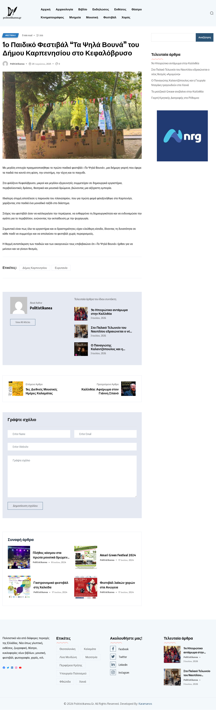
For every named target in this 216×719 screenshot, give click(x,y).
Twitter (118, 666)
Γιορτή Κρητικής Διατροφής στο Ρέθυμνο (175, 97)
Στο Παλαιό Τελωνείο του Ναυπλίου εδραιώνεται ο (197, 682)
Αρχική (45, 9)
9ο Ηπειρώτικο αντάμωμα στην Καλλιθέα (109, 321)
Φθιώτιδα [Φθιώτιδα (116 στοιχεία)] (65, 690)
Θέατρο (137, 9)
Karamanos (145, 713)
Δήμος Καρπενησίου (35, 277)
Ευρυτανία (61, 277)
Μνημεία (75, 17)
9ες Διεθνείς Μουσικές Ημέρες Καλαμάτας (41, 400)
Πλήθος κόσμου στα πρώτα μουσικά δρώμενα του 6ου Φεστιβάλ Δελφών (51, 564)
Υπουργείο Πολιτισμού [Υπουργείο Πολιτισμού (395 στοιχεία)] (72, 682)
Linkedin (118, 673)
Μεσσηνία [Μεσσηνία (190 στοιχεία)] (91, 666)
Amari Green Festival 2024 (118, 564)
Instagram (119, 681)
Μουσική (92, 17)
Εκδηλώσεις (100, 9)
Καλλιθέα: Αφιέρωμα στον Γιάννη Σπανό (100, 400)
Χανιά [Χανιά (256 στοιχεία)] (82, 690)
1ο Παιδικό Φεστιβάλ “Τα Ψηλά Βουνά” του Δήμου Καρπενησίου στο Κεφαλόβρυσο (66, 53)
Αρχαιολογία (64, 9)
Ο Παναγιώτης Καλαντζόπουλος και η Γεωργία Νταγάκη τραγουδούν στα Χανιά (107, 356)
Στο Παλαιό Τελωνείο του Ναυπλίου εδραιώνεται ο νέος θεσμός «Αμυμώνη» (112, 338)
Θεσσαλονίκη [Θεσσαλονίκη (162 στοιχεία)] (67, 658)
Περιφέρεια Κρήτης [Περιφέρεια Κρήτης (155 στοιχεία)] (70, 674)
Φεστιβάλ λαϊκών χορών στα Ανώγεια (117, 594)
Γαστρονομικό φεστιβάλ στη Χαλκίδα (50, 594)
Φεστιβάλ (109, 17)
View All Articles (22, 331)
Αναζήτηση (204, 37)
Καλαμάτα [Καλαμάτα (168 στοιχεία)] (90, 658)
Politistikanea (17, 72)
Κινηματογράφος (52, 17)
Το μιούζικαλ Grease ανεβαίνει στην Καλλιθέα (177, 91)
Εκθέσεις (120, 9)
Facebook (119, 658)
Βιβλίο (82, 9)
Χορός (126, 17)
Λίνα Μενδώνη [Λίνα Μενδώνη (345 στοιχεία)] (68, 666)
